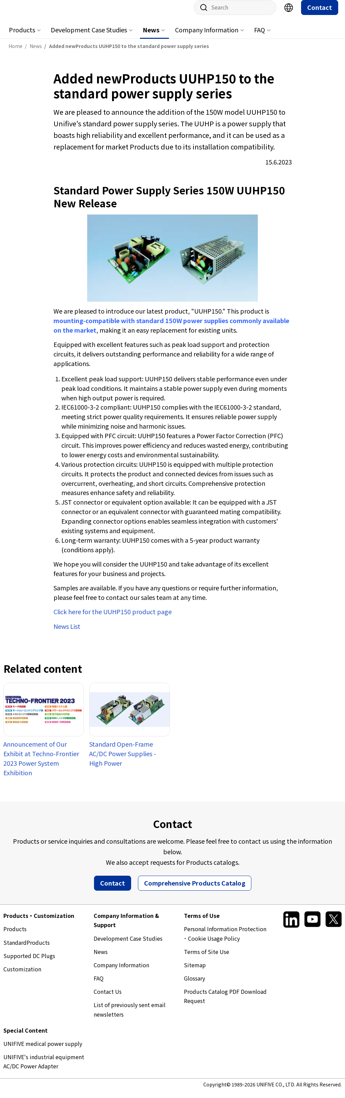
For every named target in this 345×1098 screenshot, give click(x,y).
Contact (319, 14)
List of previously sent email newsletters (130, 1016)
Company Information (206, 36)
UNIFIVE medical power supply (42, 1050)
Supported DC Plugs (29, 962)
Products (22, 36)
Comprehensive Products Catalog (194, 889)
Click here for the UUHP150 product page (112, 618)
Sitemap (195, 972)
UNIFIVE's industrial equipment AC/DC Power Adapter (43, 1068)
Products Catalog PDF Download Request (225, 1003)
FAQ (259, 36)
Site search (201, 14)
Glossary (194, 985)
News (151, 36)
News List (66, 632)
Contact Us (108, 998)
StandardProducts (26, 949)
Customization (22, 976)
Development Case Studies (89, 36)
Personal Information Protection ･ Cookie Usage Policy (225, 940)
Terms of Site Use (206, 958)
